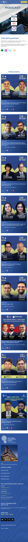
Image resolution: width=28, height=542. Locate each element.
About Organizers (5, 476)
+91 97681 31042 (4, 495)
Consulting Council (5, 473)
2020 (3, 514)
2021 (7, 514)
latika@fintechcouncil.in (5, 487)
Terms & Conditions (4, 528)
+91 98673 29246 (4, 489)
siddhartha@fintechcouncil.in (6, 493)
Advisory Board (4, 470)
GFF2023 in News (5, 479)
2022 (11, 514)
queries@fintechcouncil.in (5, 498)
